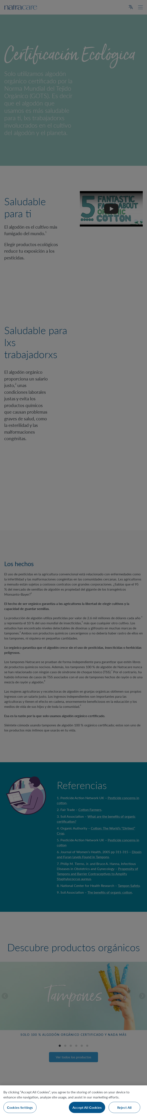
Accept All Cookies (87, 1107)
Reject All (124, 1107)
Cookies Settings (20, 1107)
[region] (73, 1101)
